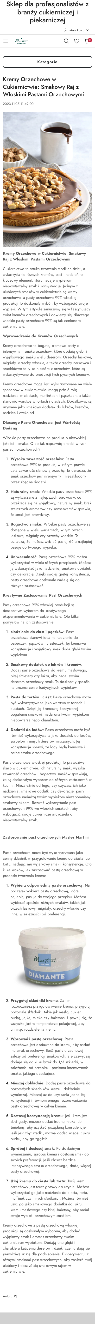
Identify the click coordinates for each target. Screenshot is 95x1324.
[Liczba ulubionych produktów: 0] (76, 40)
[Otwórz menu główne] (5, 41)
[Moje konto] (76, 30)
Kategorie (47, 62)
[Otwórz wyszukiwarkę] (66, 40)
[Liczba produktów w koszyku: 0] (86, 40)
